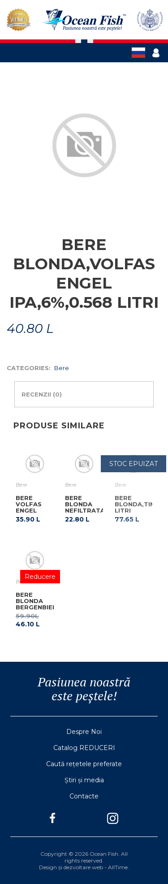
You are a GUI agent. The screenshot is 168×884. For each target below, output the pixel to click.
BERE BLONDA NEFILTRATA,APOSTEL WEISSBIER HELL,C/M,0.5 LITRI (101, 513)
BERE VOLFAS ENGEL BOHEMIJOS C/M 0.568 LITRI (35, 513)
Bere (61, 367)
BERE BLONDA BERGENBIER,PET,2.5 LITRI (49, 604)
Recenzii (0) (42, 394)
